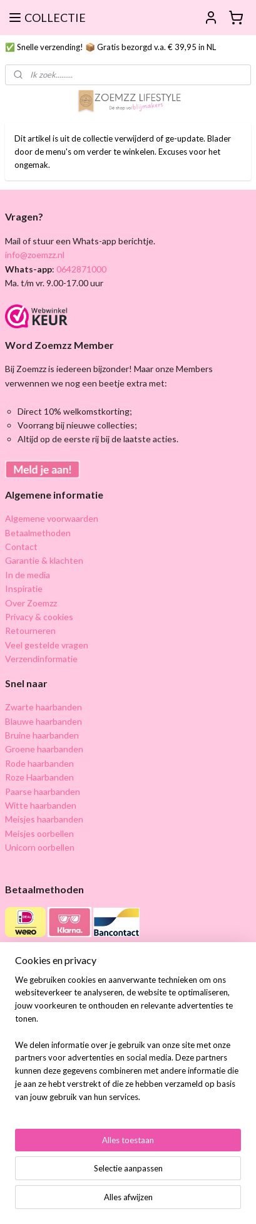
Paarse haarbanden (42, 791)
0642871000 (80, 269)
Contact (21, 546)
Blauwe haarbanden (43, 721)
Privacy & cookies (39, 616)
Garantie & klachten (44, 560)
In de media (27, 574)
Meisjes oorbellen (39, 833)
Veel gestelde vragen (46, 645)
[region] (128, 1043)
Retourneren (30, 630)
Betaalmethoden (38, 532)
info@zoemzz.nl (34, 254)
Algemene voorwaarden (51, 518)
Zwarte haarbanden (43, 707)
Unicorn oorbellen (39, 847)
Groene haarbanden (44, 749)
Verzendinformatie (41, 658)
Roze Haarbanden (39, 777)
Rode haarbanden (39, 763)
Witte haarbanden (40, 805)
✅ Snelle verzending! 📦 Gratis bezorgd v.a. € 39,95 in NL (110, 47)
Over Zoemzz (31, 603)
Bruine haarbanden (42, 735)
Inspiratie (24, 588)
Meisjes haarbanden (44, 819)
